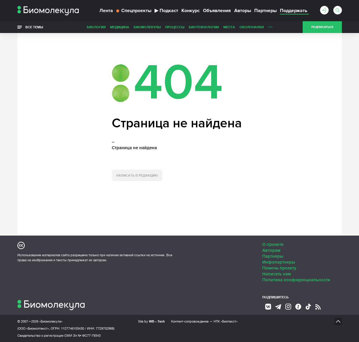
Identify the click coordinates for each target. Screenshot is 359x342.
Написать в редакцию (137, 175)
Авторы (242, 11)
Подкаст (166, 11)
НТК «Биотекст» (225, 321)
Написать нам (276, 274)
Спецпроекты (133, 11)
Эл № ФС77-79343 (87, 335)
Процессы (174, 27)
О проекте (272, 244)
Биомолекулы (147, 27)
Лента (106, 11)
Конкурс (190, 11)
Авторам (271, 250)
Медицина (119, 27)
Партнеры (265, 11)
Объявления (217, 11)
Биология (96, 27)
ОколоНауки (252, 27)
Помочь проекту (279, 268)
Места (229, 27)
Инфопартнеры (278, 262)
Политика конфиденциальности (296, 279)
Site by (151, 321)
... (270, 25)
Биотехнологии (204, 27)
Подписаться (322, 27)
